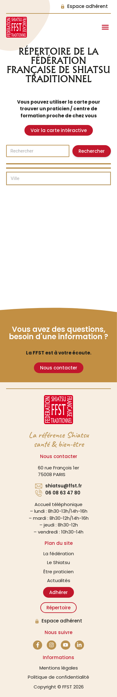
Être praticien (58, 571)
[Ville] (58, 178)
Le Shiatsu (58, 562)
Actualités (58, 580)
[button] (105, 27)
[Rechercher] (37, 151)
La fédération (58, 553)
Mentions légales (58, 668)
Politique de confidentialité (58, 677)
